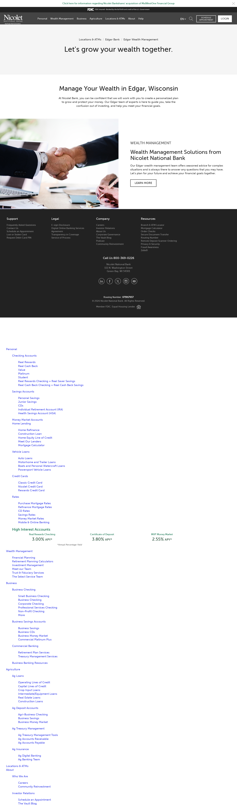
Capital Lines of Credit (32, 686)
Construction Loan (30, 433)
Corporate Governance (108, 234)
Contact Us (12, 228)
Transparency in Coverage (65, 234)
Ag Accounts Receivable (33, 738)
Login (225, 18)
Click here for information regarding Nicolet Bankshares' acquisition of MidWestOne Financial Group (118, 3)
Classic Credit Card (30, 482)
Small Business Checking (33, 596)
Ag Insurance (20, 749)
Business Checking (24, 589)
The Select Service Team (27, 576)
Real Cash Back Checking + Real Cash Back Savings (50, 385)
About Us (101, 231)
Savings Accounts (23, 391)
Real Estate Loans (29, 697)
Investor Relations (105, 228)
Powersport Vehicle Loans (34, 469)
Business (81, 18)
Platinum (23, 373)
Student (23, 377)
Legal (55, 219)
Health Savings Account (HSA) (37, 413)
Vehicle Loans (20, 451)
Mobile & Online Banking (33, 522)
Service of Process (60, 238)
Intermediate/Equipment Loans (37, 693)
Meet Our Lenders (29, 441)
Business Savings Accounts (29, 621)
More (21, 615)
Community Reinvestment (110, 244)
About (131, 18)
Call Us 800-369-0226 (118, 258)
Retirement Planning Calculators (32, 561)
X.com (118, 281)
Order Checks (148, 231)
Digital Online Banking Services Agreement (67, 230)
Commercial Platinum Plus (35, 639)
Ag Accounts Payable (31, 742)
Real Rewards (27, 362)
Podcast (100, 241)
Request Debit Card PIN (19, 238)
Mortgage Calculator (151, 228)
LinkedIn (102, 281)
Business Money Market (33, 635)
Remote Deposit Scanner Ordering (159, 241)
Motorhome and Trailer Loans (37, 462)
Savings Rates (26, 514)
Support (12, 219)
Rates (15, 496)
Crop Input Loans (29, 690)
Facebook (110, 281)
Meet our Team (21, 568)
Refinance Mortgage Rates (35, 507)
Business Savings (28, 628)
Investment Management (28, 565)
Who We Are (20, 776)
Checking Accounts (24, 355)
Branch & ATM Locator (152, 225)
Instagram (126, 281)
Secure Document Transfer (155, 234)
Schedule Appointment (206, 18)
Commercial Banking (25, 646)
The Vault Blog (103, 238)
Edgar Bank (112, 39)
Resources (148, 219)
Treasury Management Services (37, 656)
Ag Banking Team (29, 759)
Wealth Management (62, 18)
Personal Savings (28, 398)
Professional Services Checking (37, 607)
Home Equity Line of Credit (35, 437)
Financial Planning (23, 557)
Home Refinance (28, 430)
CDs (20, 405)
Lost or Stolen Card (17, 234)
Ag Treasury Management (28, 728)
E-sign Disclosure (60, 225)
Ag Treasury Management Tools (38, 735)
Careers (100, 225)
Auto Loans (25, 458)
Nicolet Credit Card (30, 486)
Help (141, 18)
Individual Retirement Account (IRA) (40, 409)
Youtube (134, 281)
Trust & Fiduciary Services (28, 572)
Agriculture (96, 18)
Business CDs (26, 632)
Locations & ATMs (115, 18)
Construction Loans (30, 701)
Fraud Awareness (150, 247)
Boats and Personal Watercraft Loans (41, 465)
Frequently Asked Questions (21, 225)
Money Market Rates (31, 518)
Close (233, 3)
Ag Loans (18, 675)
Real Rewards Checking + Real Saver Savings (46, 381)
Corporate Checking (31, 603)
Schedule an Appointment (20, 231)
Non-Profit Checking (31, 611)
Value (21, 369)
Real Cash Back (28, 366)
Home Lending (21, 423)
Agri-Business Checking (33, 714)
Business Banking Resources (30, 662)
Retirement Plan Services (33, 652)
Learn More (143, 182)
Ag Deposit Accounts (25, 708)
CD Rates (24, 510)
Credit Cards (20, 476)
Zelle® (144, 250)
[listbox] (183, 19)
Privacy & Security (150, 244)
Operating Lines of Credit (34, 682)
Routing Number (149, 238)
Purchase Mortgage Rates (34, 503)
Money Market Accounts (27, 419)
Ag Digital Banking (29, 755)
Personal (42, 18)
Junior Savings (27, 401)
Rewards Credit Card (31, 490)
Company (103, 219)
